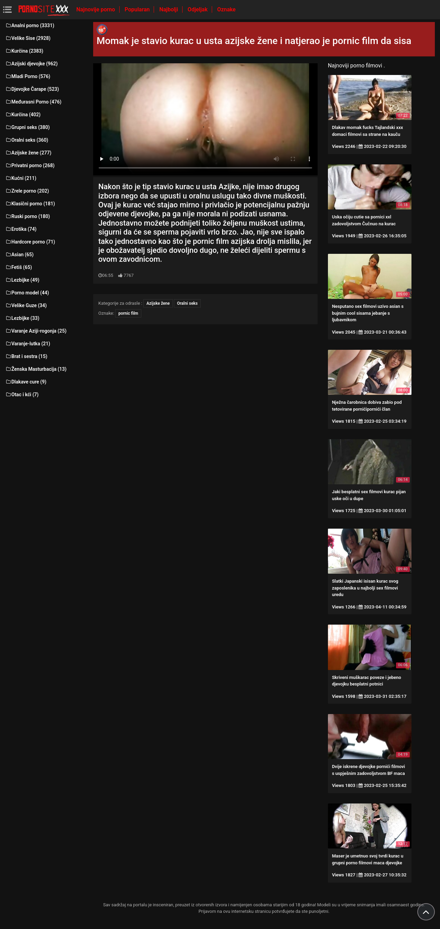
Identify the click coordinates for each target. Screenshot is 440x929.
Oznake (226, 9)
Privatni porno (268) (30, 165)
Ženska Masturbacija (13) (35, 369)
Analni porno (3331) (29, 25)
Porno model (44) (27, 292)
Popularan (138, 9)
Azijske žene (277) (28, 152)
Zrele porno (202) (27, 191)
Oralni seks (187, 303)
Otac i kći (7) (21, 394)
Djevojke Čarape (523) (32, 89)
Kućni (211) (20, 178)
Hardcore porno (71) (30, 242)
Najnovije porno (96, 9)
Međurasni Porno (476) (33, 102)
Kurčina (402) (23, 114)
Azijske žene (158, 303)
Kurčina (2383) (24, 51)
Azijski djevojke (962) (31, 63)
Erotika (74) (20, 229)
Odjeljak (198, 9)
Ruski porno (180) (27, 216)
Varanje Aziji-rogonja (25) (35, 331)
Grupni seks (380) (27, 127)
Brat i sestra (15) (26, 356)
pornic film (128, 313)
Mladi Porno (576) (27, 76)
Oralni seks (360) (26, 140)
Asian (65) (19, 254)
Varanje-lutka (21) (27, 343)
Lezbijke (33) (22, 318)
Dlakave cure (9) (25, 382)
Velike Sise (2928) (28, 38)
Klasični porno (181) (30, 203)
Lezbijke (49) (22, 280)
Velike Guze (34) (26, 305)
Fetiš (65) (18, 267)
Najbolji (169, 9)
